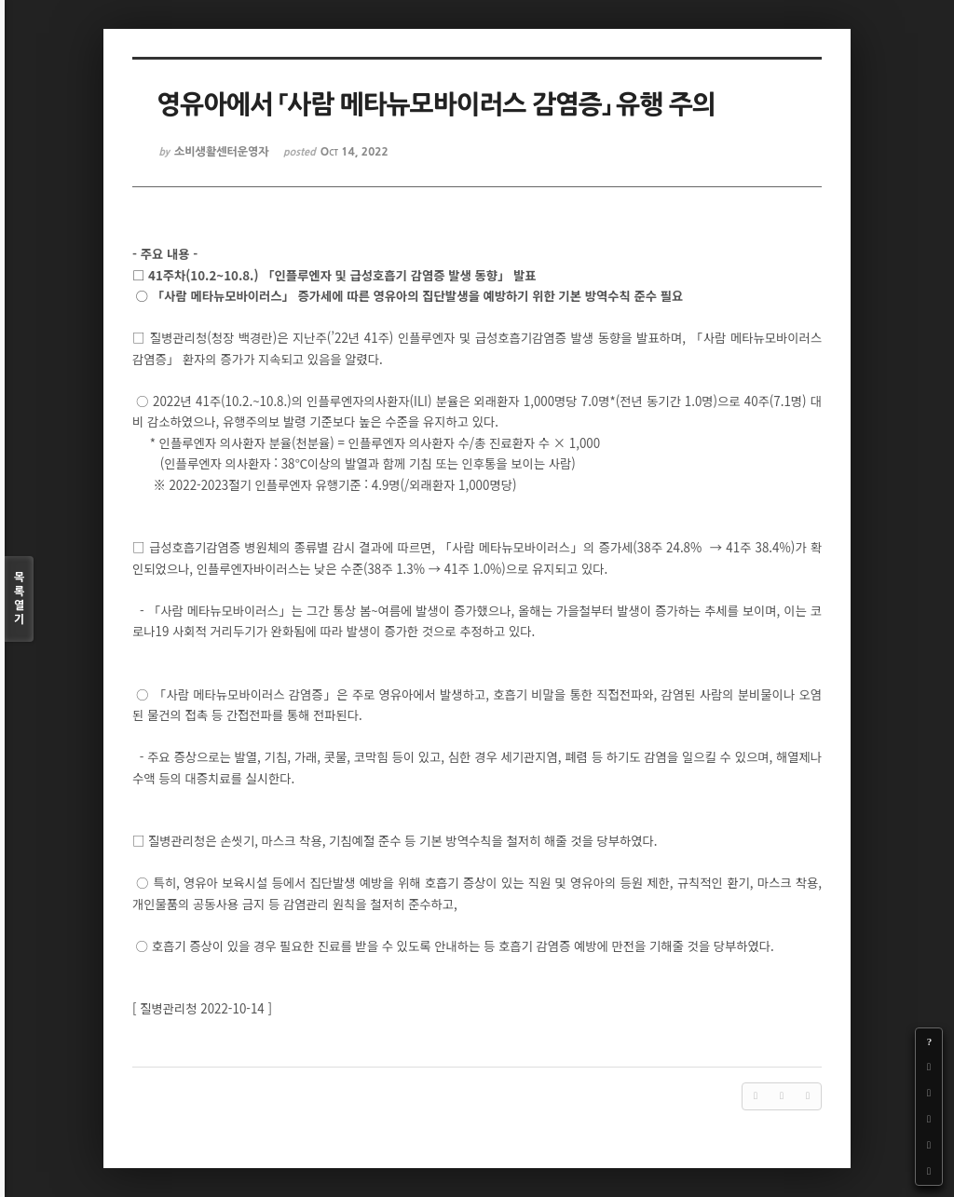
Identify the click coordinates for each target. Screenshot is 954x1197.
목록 (19, 599)
